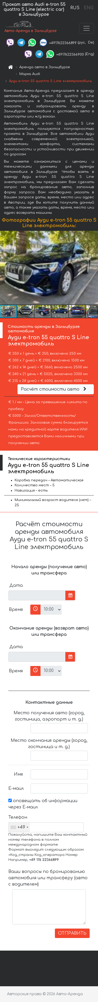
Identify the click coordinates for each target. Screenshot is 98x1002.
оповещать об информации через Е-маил (42, 803)
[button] (93, 268)
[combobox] (19, 827)
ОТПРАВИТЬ (72, 933)
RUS (74, 8)
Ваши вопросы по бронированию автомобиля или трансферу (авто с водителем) (48, 878)
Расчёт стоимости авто (54, 389)
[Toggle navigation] (86, 28)
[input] (37, 595)
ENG (88, 8)
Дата (16, 585)
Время (16, 609)
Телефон (17, 817)
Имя (18, 774)
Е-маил (16, 788)
